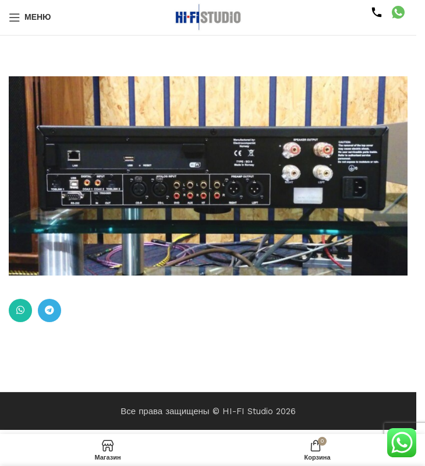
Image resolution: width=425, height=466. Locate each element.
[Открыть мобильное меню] (30, 17)
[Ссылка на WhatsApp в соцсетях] (20, 310)
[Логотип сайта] (208, 17)
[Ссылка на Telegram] (49, 310)
